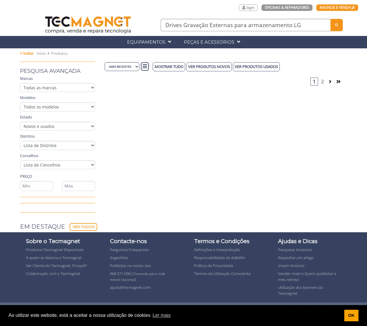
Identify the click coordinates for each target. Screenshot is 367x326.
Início (41, 53)
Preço (26, 176)
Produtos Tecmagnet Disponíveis (55, 249)
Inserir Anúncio (291, 265)
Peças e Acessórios (212, 42)
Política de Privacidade (213, 265)
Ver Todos (83, 227)
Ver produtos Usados (256, 66)
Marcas (26, 78)
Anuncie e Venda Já (337, 7)
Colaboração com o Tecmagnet (53, 273)
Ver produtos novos (209, 66)
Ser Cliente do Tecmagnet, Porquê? (56, 265)
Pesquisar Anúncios (295, 249)
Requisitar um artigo (296, 257)
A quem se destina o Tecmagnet (54, 257)
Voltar (27, 53)
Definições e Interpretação (217, 249)
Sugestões (119, 257)
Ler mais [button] (162, 315)
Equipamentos (149, 42)
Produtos (59, 53)
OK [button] (351, 315)
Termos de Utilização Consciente (222, 273)
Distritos (27, 136)
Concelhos (29, 155)
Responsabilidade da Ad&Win (219, 257)
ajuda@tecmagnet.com (130, 287)
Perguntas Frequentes (129, 249)
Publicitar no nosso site (130, 265)
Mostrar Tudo (168, 66)
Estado (26, 117)
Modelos (27, 97)
